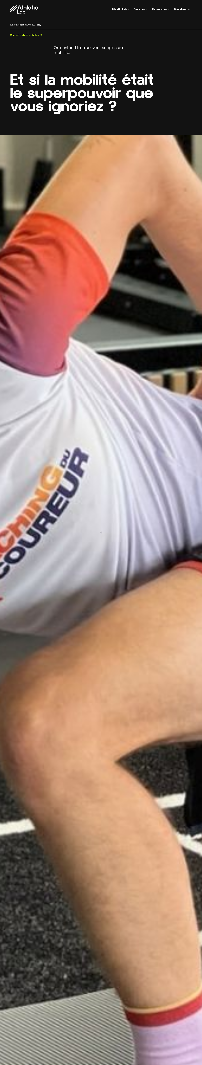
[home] (24, 9)
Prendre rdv (182, 9)
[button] (120, 9)
